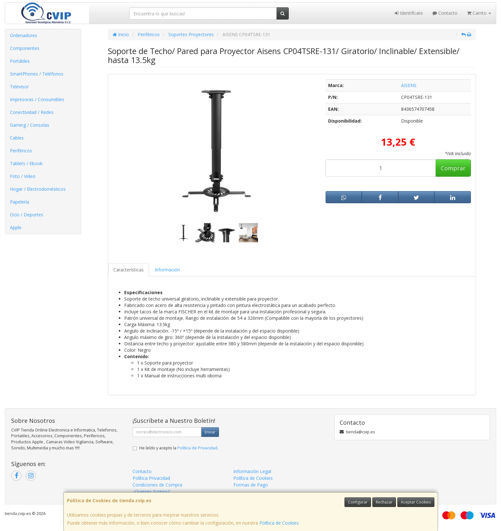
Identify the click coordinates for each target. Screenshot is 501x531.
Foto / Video (23, 176)
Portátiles (20, 61)
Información (167, 270)
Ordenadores (23, 35)
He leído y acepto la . (178, 448)
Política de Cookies (279, 523)
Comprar (453, 168)
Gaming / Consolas (29, 125)
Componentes (24, 48)
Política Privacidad (151, 478)
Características (128, 270)
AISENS (408, 85)
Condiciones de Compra (157, 485)
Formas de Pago (250, 485)
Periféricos (21, 151)
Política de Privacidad (197, 448)
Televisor (19, 87)
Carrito (479, 13)
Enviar (210, 432)
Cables (17, 138)
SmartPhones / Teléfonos (36, 74)
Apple (15, 227)
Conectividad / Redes (31, 112)
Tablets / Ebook (26, 163)
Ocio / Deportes (26, 215)
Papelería (19, 202)
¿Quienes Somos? (151, 491)
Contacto (444, 13)
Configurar (358, 502)
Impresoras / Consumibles (37, 99)
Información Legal (252, 471)
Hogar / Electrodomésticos (38, 189)
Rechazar (384, 502)
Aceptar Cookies (416, 502)
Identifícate (409, 13)
